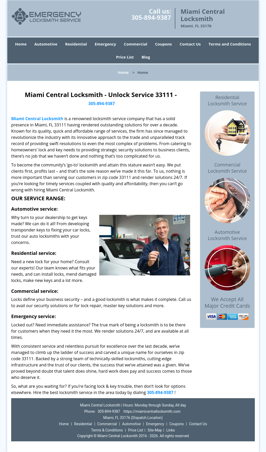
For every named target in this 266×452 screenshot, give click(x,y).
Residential (76, 44)
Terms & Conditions (107, 430)
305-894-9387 (151, 17)
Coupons (163, 44)
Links (170, 430)
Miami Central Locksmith (37, 118)
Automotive (45, 44)
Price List (125, 57)
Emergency (105, 44)
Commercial (135, 44)
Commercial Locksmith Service (227, 168)
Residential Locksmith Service (227, 100)
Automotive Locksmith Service (227, 235)
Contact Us (190, 44)
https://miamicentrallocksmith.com (152, 411)
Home (20, 44)
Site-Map (155, 430)
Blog (146, 57)
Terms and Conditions (230, 44)
